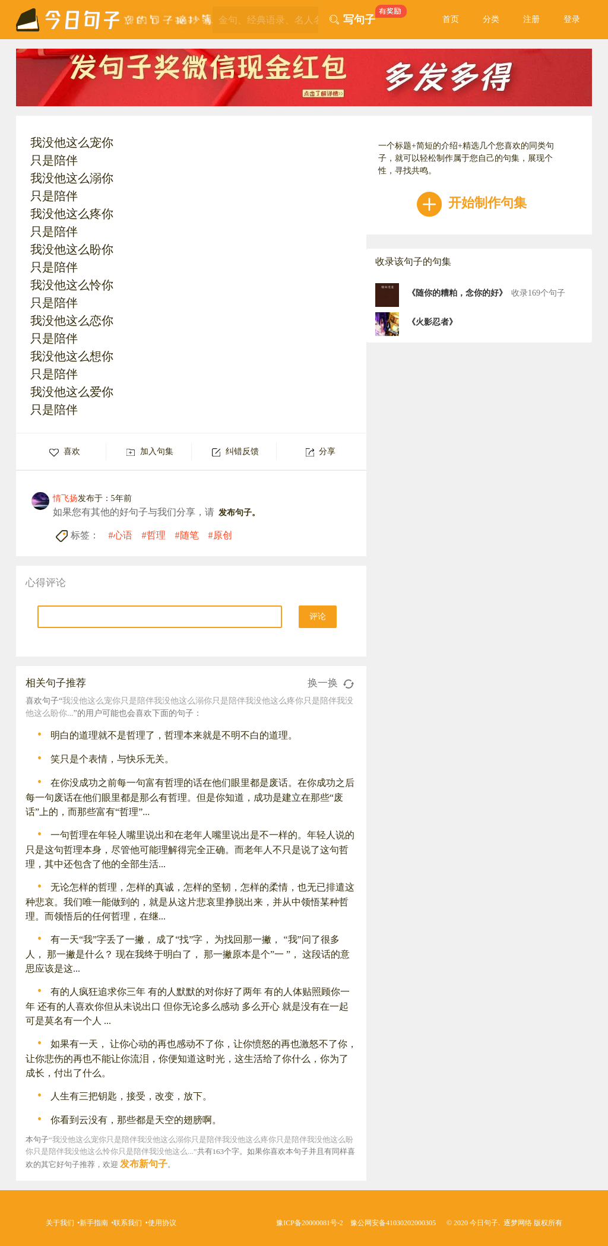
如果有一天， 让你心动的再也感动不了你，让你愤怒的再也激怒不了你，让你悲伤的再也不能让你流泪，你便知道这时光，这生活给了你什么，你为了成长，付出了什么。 (191, 1058)
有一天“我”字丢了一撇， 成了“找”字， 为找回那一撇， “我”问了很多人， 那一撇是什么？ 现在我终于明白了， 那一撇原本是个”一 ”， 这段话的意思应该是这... (188, 954)
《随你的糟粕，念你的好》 (457, 292)
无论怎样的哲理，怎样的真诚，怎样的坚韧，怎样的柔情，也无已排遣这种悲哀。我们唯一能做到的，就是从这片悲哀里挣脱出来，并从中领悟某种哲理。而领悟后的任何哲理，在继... (190, 901)
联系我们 (127, 1223)
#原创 (220, 535)
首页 (450, 19)
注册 (531, 19)
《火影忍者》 (432, 322)
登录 (571, 19)
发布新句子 (143, 1164)
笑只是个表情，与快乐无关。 (112, 759)
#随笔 (187, 535)
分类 (491, 19)
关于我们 (60, 1223)
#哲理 (154, 535)
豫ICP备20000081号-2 (309, 1223)
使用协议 (162, 1223)
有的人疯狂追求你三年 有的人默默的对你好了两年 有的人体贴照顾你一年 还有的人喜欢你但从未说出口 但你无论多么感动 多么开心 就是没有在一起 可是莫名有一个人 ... (188, 1006)
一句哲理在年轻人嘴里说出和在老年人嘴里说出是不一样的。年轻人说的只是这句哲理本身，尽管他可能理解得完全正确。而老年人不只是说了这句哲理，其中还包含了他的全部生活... (190, 849)
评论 (317, 616)
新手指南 (94, 1223)
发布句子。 (239, 512)
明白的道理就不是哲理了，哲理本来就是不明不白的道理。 (173, 735)
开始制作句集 (472, 202)
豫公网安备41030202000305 (393, 1223)
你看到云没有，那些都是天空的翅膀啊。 (135, 1120)
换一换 (331, 683)
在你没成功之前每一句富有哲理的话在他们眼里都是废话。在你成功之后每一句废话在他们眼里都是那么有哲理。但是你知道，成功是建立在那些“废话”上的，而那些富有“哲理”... (190, 797)
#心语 (120, 535)
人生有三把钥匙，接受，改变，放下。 (131, 1096)
